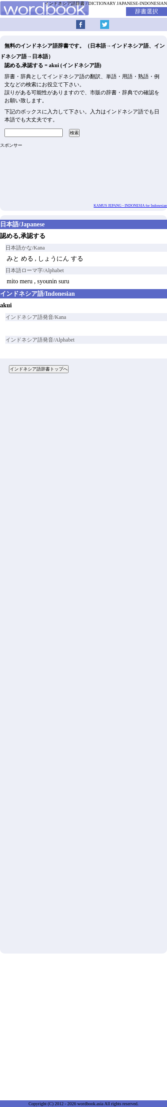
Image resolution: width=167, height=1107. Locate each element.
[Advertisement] (83, 667)
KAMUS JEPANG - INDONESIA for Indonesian (130, 206)
